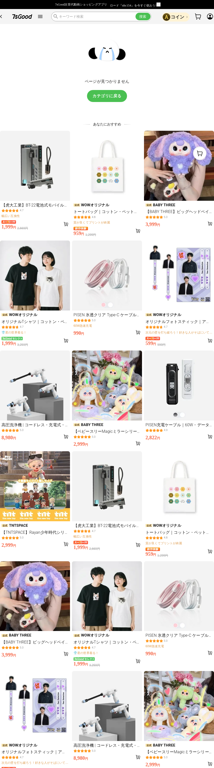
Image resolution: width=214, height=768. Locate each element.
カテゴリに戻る (106, 96)
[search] (101, 16)
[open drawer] (40, 17)
